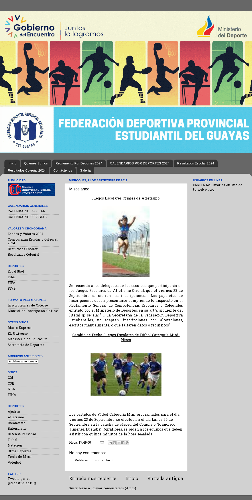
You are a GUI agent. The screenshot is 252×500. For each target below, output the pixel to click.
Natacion (15, 445)
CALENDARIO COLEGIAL (27, 217)
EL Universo (18, 334)
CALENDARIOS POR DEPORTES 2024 (139, 163)
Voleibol (14, 462)
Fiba (11, 277)
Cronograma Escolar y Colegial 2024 (33, 241)
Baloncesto (16, 423)
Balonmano (17, 429)
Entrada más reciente (92, 479)
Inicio (12, 163)
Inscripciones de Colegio (28, 305)
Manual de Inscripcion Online (33, 311)
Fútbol (13, 440)
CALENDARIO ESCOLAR (26, 211)
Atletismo (16, 417)
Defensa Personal (22, 434)
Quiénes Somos (36, 163)
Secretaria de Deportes (26, 345)
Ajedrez (14, 412)
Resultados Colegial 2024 (27, 170)
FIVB (12, 289)
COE (11, 383)
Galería (85, 170)
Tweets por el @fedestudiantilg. (22, 481)
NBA (11, 389)
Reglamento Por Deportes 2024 (78, 163)
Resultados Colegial (23, 255)
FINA (12, 395)
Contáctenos (62, 170)
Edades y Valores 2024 (25, 234)
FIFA (11, 283)
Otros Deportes (19, 451)
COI (10, 378)
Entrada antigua (165, 479)
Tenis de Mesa (20, 457)
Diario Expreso (20, 328)
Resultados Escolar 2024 (195, 163)
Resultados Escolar (23, 249)
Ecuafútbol (16, 271)
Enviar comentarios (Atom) (114, 488)
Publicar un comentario (94, 460)
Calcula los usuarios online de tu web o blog (217, 187)
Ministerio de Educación (28, 339)
